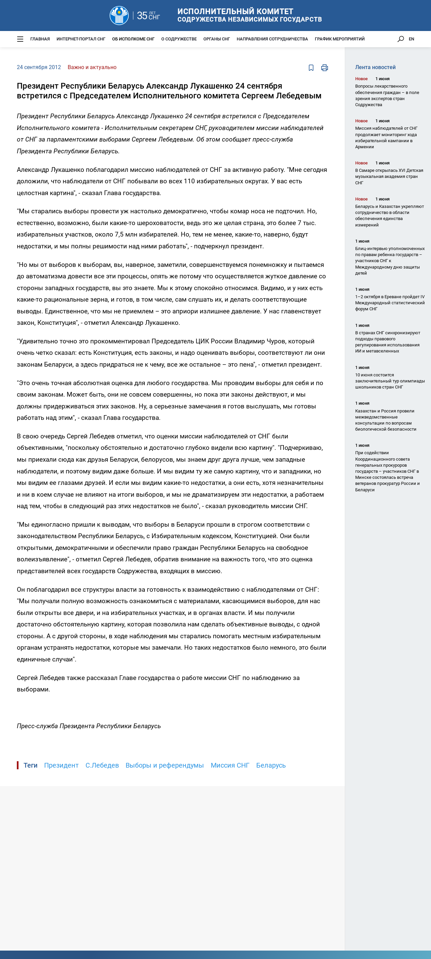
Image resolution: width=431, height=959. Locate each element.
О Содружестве (179, 38)
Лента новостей (375, 67)
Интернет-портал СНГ (81, 38)
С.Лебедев (102, 765)
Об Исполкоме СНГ (133, 38)
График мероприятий (340, 38)
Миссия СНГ (230, 765)
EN (411, 38)
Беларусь (271, 765)
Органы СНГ (216, 38)
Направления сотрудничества (272, 38)
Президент (61, 765)
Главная (40, 38)
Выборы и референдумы (165, 765)
